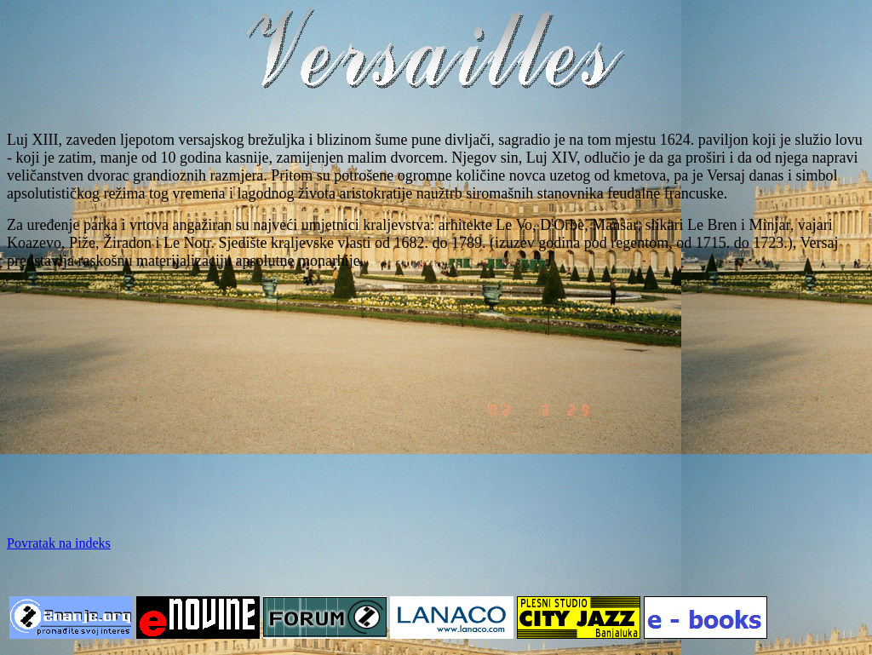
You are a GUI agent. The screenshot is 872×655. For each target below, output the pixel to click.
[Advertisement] (436, 403)
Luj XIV (551, 157)
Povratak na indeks (59, 543)
